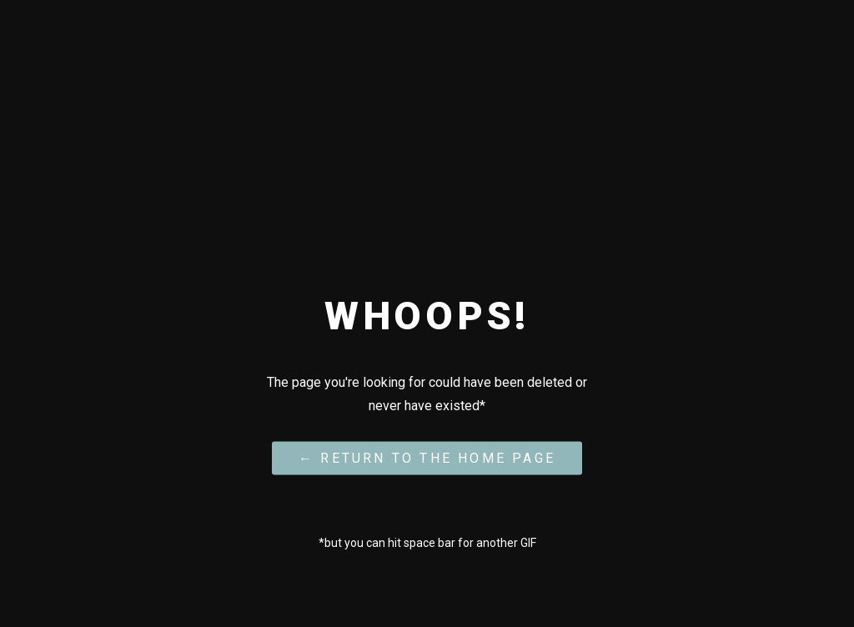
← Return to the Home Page (427, 457)
